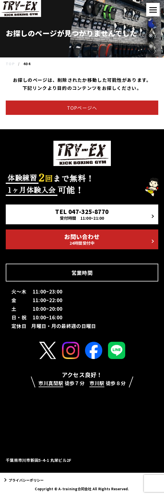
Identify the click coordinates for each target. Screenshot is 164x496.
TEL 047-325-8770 (104, 214)
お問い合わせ (109, 239)
